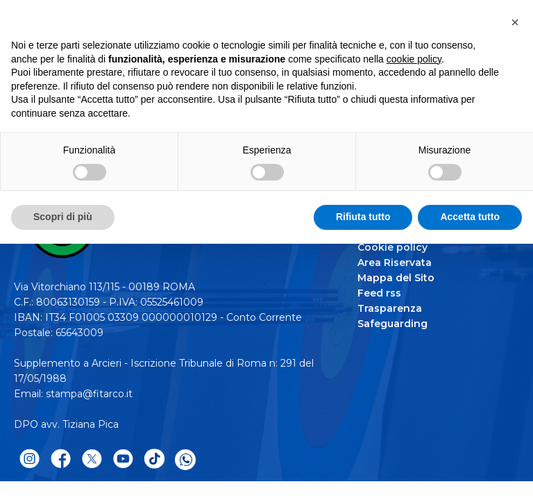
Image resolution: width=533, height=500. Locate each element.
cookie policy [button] (414, 59)
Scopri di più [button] (62, 216)
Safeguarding (392, 323)
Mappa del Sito (395, 278)
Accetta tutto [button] (470, 216)
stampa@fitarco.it (89, 394)
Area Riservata (394, 262)
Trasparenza (389, 308)
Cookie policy (392, 247)
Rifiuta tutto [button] (363, 216)
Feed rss (379, 293)
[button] (515, 22)
